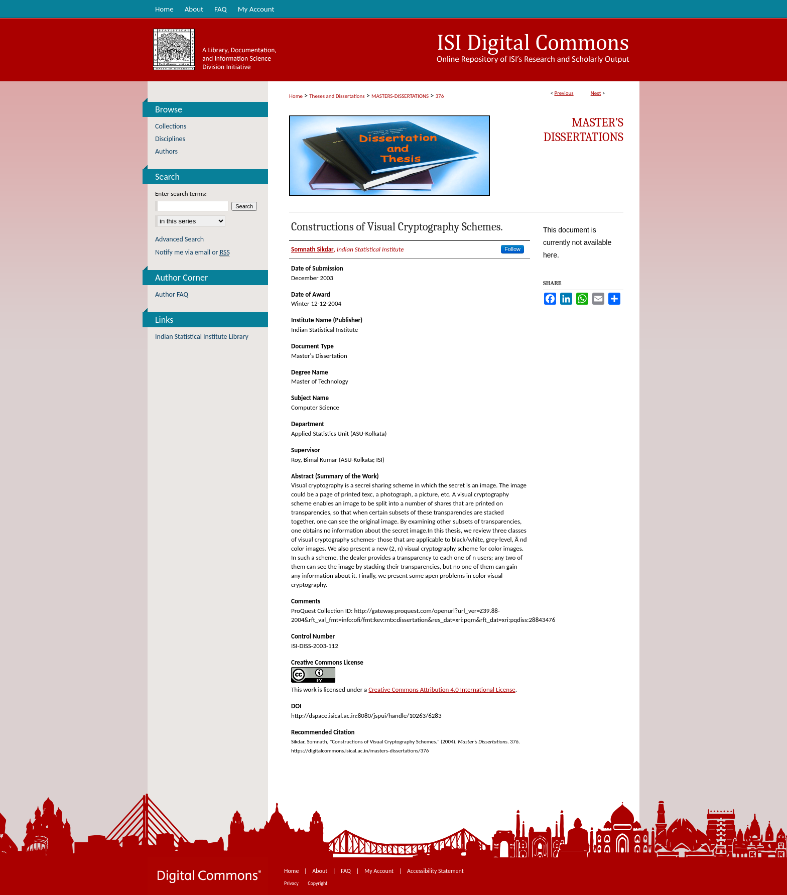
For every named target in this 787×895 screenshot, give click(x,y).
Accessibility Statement (435, 870)
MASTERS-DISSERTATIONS (400, 96)
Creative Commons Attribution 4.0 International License (441, 689)
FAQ (346, 870)
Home (296, 96)
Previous (563, 93)
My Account (379, 870)
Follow (512, 249)
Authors (166, 151)
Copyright (317, 883)
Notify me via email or (192, 252)
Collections (170, 126)
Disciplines (170, 139)
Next (596, 93)
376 (440, 96)
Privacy (292, 883)
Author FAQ (171, 294)
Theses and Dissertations (336, 96)
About (320, 870)
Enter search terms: (181, 193)
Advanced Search (179, 239)
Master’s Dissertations (583, 129)
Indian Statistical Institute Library (201, 336)
